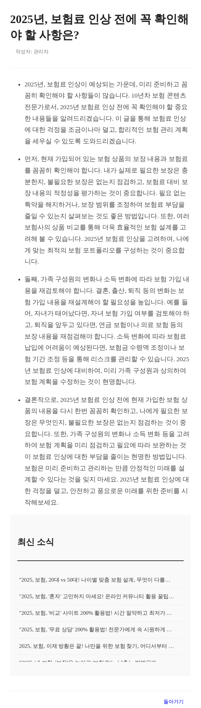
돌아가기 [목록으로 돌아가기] (174, 701)
